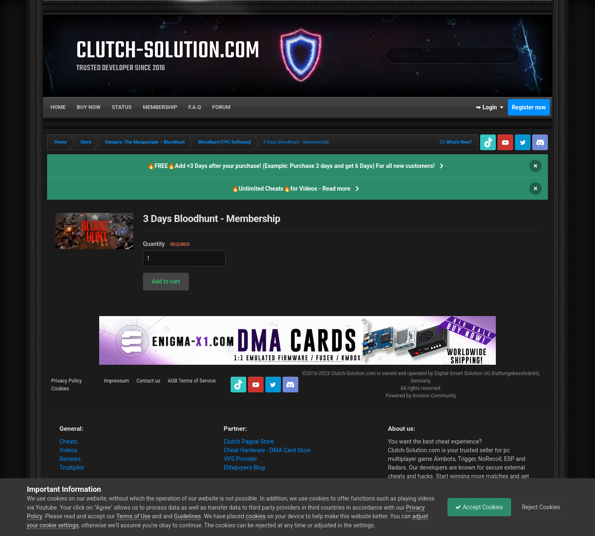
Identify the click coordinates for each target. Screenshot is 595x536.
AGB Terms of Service (192, 381)
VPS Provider (240, 459)
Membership (160, 107)
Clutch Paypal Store (249, 441)
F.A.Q (194, 107)
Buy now (89, 107)
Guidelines (207, 516)
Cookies (60, 389)
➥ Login (489, 107)
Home (58, 107)
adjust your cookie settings (61, 525)
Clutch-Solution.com (353, 373)
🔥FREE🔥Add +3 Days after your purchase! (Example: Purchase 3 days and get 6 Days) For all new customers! (291, 166)
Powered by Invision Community (421, 396)
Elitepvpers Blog (244, 467)
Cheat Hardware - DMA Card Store (267, 450)
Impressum (116, 381)
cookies (276, 516)
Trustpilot (72, 467)
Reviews (70, 459)
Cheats (69, 441)
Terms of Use (153, 516)
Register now (529, 107)
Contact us (148, 381)
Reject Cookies (539, 507)
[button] (166, 281)
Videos (68, 450)
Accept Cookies (477, 507)
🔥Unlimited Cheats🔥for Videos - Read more (291, 188)
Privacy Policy (66, 381)
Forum (221, 107)
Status (122, 107)
